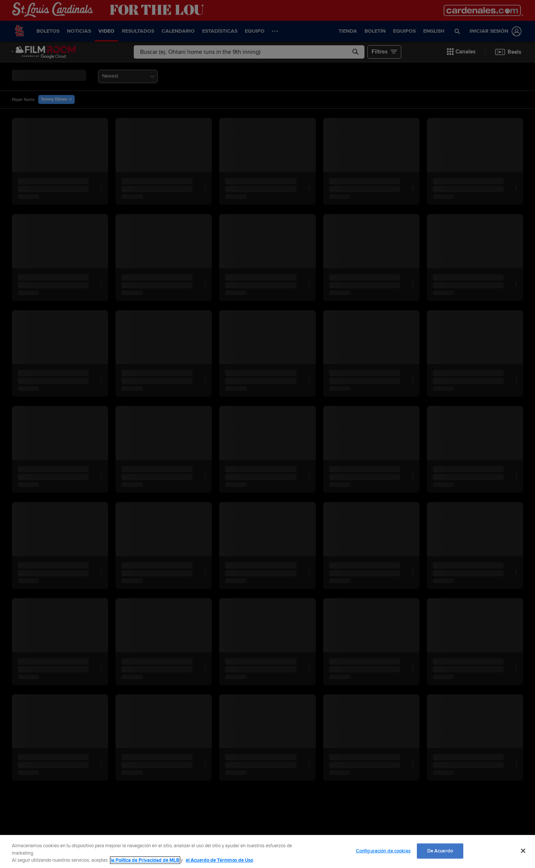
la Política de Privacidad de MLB (145, 860)
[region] (267, 851)
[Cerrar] (523, 850)
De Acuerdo (440, 851)
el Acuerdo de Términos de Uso (219, 860)
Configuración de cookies (383, 851)
